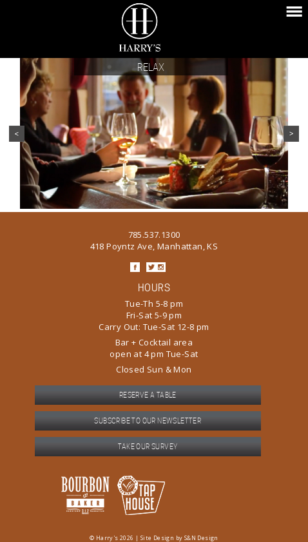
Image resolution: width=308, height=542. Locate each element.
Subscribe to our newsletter (147, 420)
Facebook (135, 267)
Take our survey (147, 446)
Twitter (151, 267)
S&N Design (201, 538)
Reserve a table (148, 395)
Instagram (161, 267)
